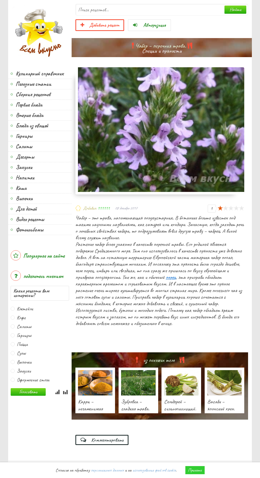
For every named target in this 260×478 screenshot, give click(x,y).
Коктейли (25, 309)
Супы (21, 353)
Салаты (24, 146)
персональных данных (107, 470)
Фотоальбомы (29, 229)
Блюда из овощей (32, 125)
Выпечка (24, 198)
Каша (21, 188)
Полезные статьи (33, 84)
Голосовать (28, 392)
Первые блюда (29, 104)
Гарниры (24, 136)
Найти (235, 9)
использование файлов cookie (154, 470)
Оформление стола (33, 380)
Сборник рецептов (33, 94)
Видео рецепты (30, 219)
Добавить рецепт (99, 25)
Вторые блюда (29, 115)
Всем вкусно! (40, 31)
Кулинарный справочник (40, 73)
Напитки (25, 177)
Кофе (21, 318)
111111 (104, 208)
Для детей (26, 208)
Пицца (22, 344)
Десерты (25, 156)
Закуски (24, 167)
